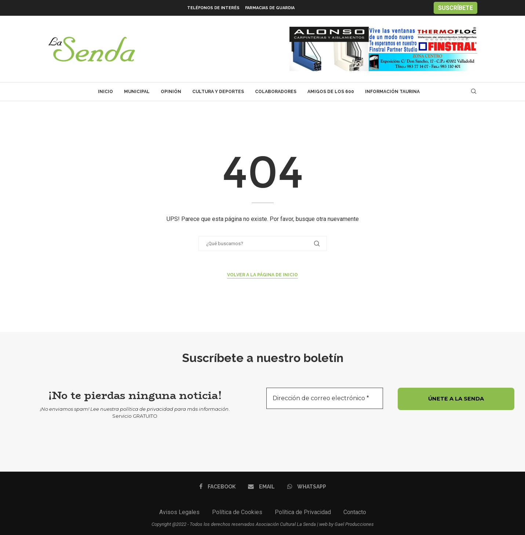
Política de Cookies (237, 512)
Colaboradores (275, 91)
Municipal (137, 91)
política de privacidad (146, 409)
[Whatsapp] (306, 486)
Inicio (105, 91)
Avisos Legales (179, 512)
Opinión (171, 91)
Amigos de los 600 (330, 91)
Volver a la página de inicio (262, 274)
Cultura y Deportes (218, 91)
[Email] (261, 486)
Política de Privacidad (303, 512)
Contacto (354, 512)
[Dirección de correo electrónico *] (324, 398)
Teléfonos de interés (213, 7)
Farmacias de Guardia (270, 7)
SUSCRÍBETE (455, 7)
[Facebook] (218, 486)
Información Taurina (392, 91)
